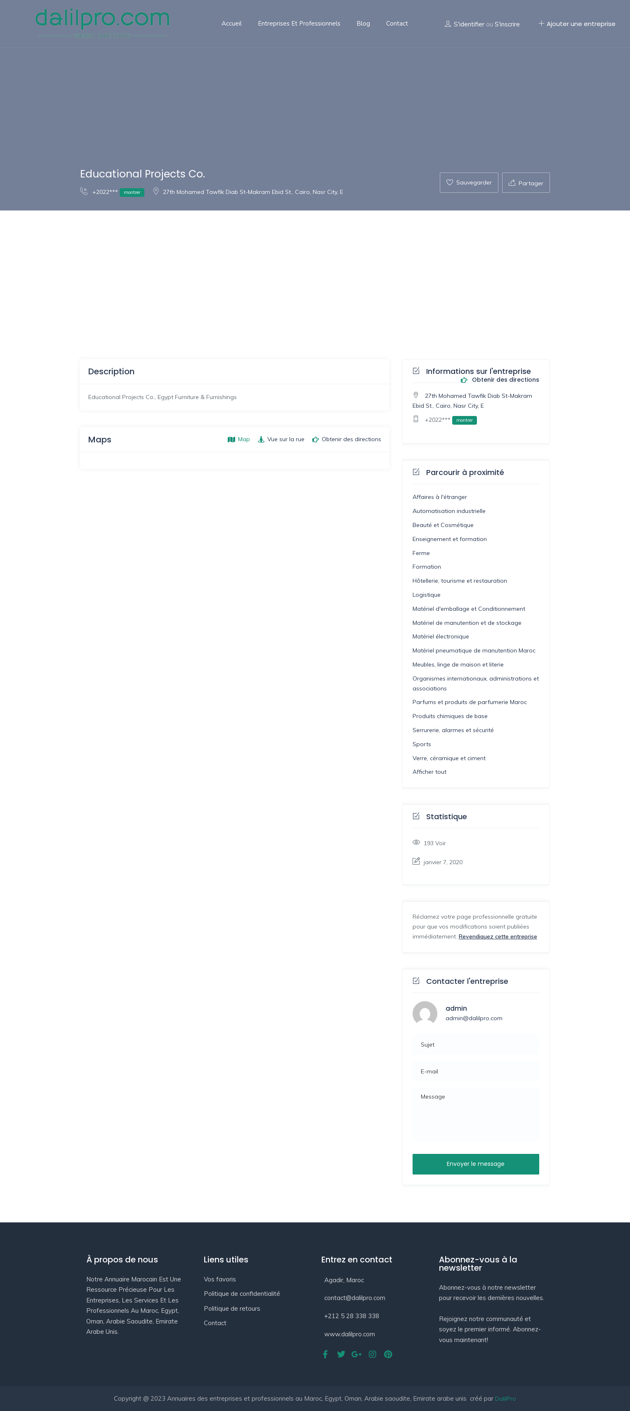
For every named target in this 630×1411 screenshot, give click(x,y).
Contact (397, 23)
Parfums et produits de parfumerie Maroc (470, 702)
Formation (427, 566)
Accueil (232, 23)
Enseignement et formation (450, 539)
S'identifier (469, 24)
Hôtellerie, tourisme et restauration (460, 580)
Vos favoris (220, 1279)
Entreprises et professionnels (299, 23)
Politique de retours (232, 1308)
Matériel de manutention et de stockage (467, 622)
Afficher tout (429, 771)
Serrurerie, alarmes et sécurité (453, 730)
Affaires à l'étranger (440, 497)
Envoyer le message (476, 1164)
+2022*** (112, 192)
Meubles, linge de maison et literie (458, 664)
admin (456, 1008)
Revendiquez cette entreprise (498, 936)
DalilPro (505, 1398)
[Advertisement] (315, 272)
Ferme (421, 553)
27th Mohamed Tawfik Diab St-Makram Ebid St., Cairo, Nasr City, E (247, 192)
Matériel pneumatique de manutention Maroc (474, 650)
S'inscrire (507, 24)
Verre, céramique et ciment (449, 758)
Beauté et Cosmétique (443, 525)
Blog (363, 23)
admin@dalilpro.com (474, 1018)
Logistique (427, 594)
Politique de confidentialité (242, 1294)
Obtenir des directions (500, 380)
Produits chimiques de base (450, 716)
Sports (422, 744)
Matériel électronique (441, 636)
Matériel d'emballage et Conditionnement (469, 608)
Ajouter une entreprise (577, 23)
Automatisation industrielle (449, 511)
